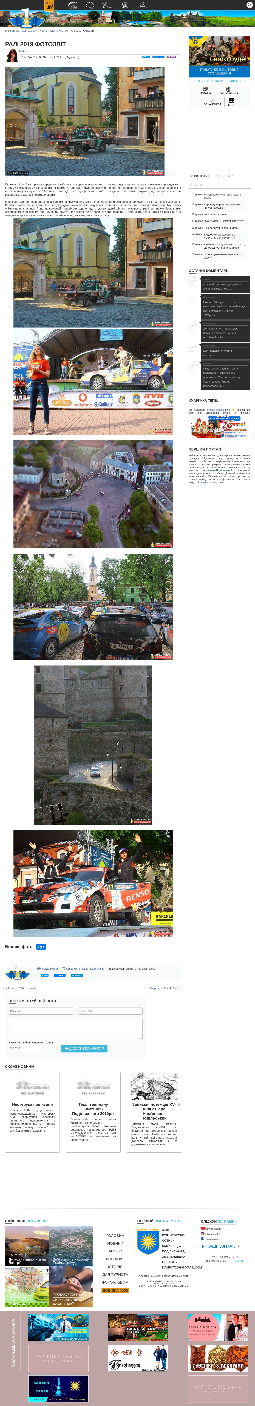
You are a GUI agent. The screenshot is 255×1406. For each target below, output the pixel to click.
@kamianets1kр (212, 1233)
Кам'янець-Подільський (217, 470)
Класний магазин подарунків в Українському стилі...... (225, 284)
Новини (115, 1243)
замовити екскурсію (210, 482)
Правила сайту (180, 1276)
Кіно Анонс (107, 5)
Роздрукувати (47, 968)
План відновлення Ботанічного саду (223, 256)
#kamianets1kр (211, 1239)
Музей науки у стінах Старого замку (222, 196)
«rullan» (238, 1261)
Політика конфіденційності (155, 1276)
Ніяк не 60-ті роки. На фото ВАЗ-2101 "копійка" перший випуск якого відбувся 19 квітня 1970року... (225, 306)
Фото (43, 30)
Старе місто (58, 30)
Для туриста (115, 1274)
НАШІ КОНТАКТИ (223, 1246)
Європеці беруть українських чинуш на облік (222, 206)
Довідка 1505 (115, 1290)
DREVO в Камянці (215, 214)
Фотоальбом (115, 1282)
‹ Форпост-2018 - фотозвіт (21, 988)
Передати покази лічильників (219, 81)
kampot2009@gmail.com (182, 1267)
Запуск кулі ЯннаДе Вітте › (165, 988)
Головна (115, 1235)
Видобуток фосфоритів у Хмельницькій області (219, 236)
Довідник (115, 1259)
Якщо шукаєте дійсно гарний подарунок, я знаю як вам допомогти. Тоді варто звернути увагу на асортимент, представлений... (225, 375)
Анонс (115, 1251)
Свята (196, 184)
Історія (115, 1267)
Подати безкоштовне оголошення (219, 71)
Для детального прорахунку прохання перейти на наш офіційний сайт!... (225, 331)
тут (41, 946)
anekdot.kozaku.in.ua (218, 409)
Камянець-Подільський (21, 30)
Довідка (225, 175)
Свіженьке (200, 175)
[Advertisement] (219, 136)
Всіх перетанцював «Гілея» (221, 227)
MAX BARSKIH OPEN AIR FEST (224, 221)
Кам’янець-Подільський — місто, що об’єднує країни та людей (224, 246)
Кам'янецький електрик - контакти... (225, 351)
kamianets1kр (211, 1228)
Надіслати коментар (84, 1049)
